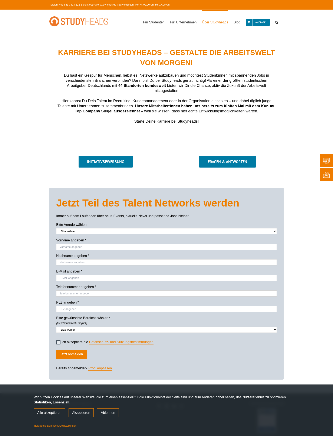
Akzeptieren (81, 412)
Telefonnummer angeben (76, 287)
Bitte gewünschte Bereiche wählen (166, 320)
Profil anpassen (100, 368)
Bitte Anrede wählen (71, 225)
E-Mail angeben (69, 271)
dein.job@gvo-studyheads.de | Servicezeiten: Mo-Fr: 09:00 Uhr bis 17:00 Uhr (126, 4)
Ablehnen (108, 412)
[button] (276, 22)
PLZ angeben (67, 302)
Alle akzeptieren (49, 412)
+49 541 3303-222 (69, 4)
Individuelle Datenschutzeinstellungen (55, 425)
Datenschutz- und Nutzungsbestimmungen (121, 342)
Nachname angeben (72, 255)
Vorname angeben (71, 240)
